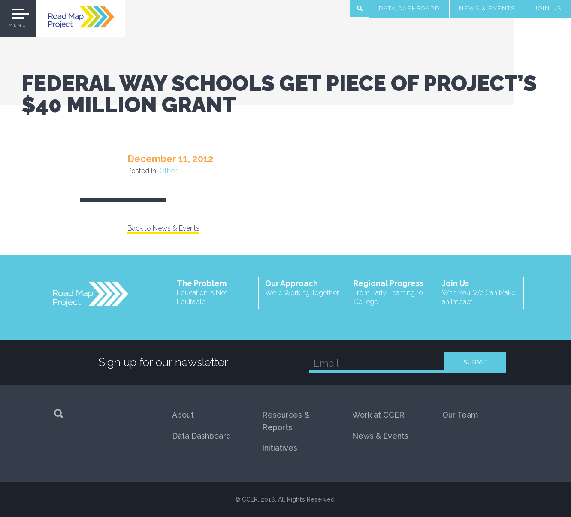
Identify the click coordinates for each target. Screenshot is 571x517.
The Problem (214, 293)
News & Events (487, 8)
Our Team (460, 414)
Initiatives (279, 447)
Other (168, 171)
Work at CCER (378, 414)
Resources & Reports (285, 421)
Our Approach (302, 288)
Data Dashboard (409, 8)
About (183, 414)
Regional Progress (391, 293)
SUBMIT (476, 362)
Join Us (548, 8)
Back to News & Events (163, 228)
